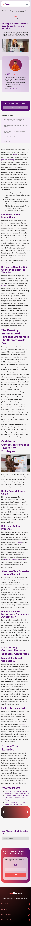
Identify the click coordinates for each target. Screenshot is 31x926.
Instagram (15, 560)
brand (14, 155)
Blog (3, 10)
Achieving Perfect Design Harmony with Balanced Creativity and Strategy (17, 798)
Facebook (7, 560)
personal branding (7, 160)
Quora (24, 560)
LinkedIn (4, 286)
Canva (25, 724)
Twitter (19, 542)
